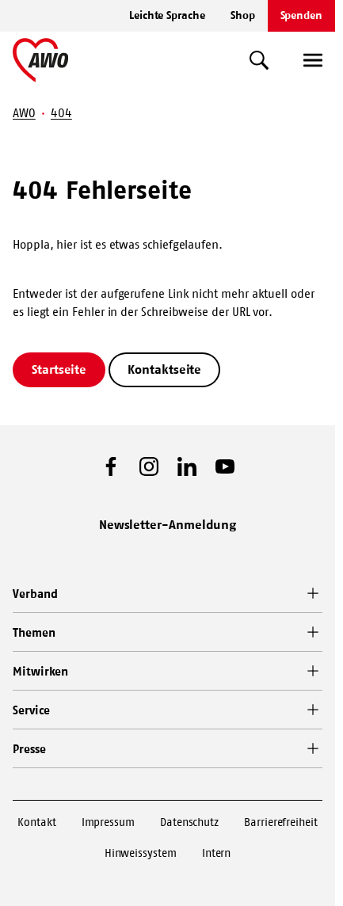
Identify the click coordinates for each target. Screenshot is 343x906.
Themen (34, 632)
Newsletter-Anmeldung (168, 524)
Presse (29, 749)
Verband (35, 593)
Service (31, 710)
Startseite (59, 369)
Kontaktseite (164, 369)
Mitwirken (40, 671)
